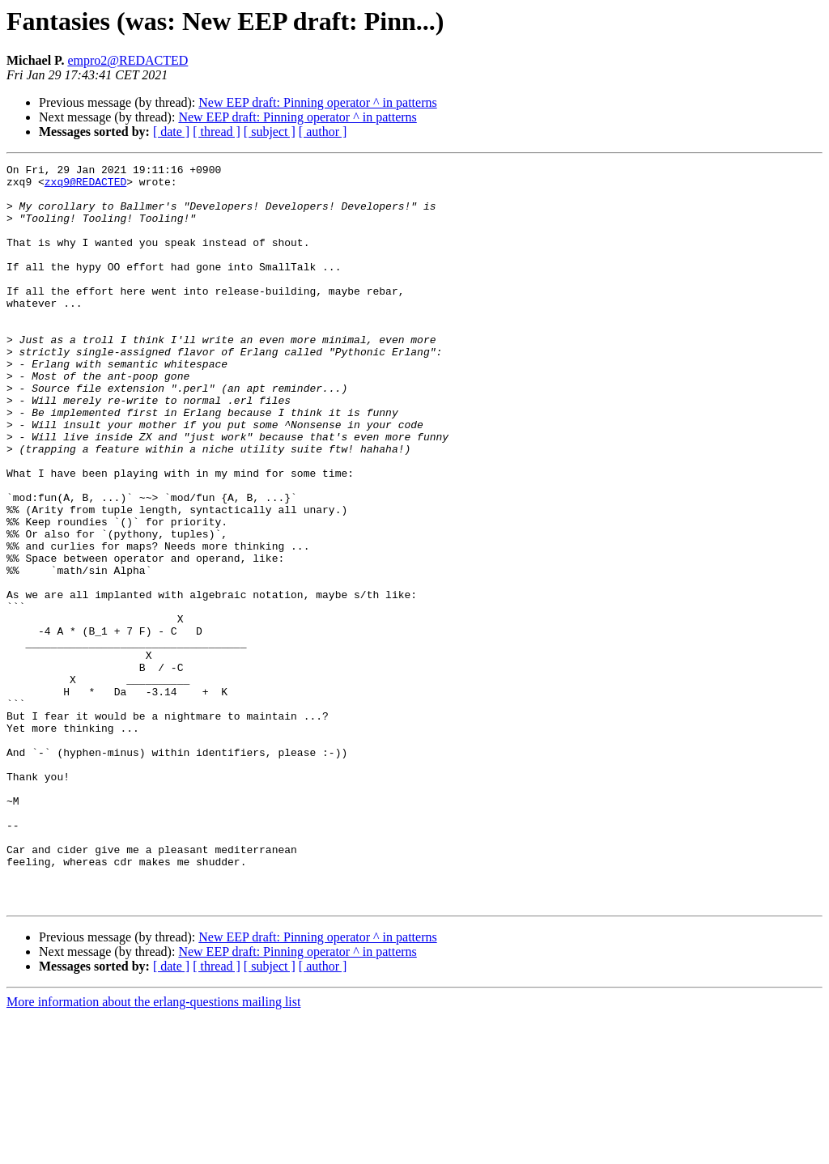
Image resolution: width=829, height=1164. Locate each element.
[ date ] (171, 131)
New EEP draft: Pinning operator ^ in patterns (317, 102)
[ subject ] (269, 131)
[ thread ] (216, 131)
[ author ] (323, 131)
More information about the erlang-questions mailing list (153, 1150)
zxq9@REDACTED (85, 186)
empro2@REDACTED (127, 60)
